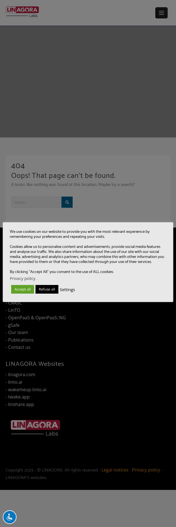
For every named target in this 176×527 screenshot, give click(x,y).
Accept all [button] (23, 289)
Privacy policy (22, 278)
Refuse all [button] (47, 289)
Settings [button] (67, 289)
